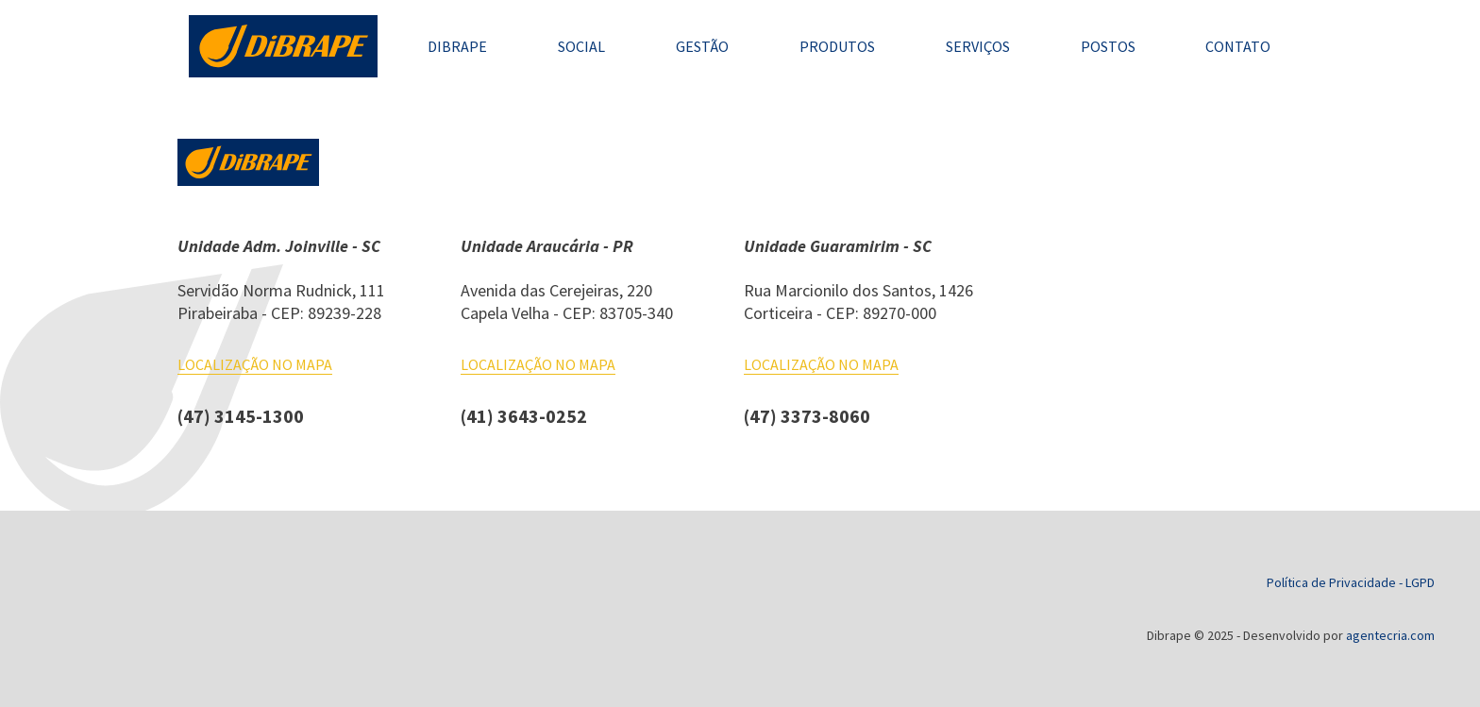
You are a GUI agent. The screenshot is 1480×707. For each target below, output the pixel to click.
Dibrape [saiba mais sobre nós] (457, 46)
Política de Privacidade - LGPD (1351, 582)
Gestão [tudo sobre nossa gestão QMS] (702, 46)
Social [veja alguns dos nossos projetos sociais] (581, 46)
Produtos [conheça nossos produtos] (837, 46)
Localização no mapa (254, 364)
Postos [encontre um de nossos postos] (1108, 46)
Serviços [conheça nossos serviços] (978, 46)
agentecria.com (1390, 635)
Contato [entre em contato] (1237, 46)
